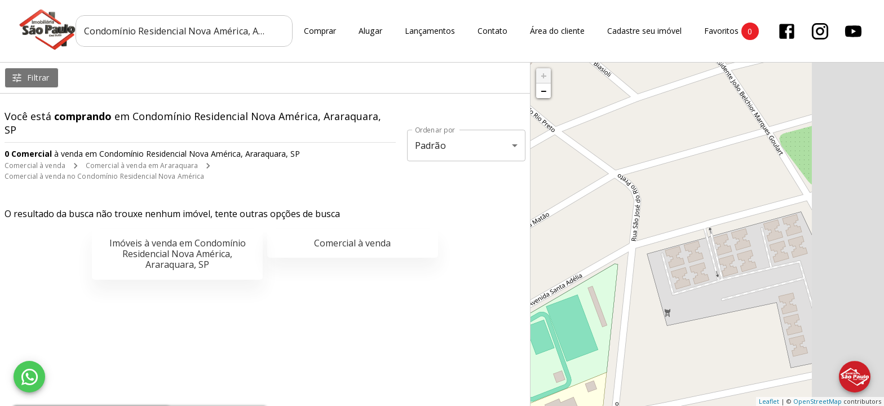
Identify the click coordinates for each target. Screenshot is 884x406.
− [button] (543, 91)
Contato (492, 31)
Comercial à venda (35, 165)
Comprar (320, 31)
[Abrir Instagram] (820, 31)
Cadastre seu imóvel (644, 31)
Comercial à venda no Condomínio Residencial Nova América (104, 176)
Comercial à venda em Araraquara (142, 165)
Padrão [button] (430, 145)
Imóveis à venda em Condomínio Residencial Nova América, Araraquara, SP (177, 254)
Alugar (370, 31)
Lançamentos (430, 31)
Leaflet (769, 401)
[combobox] (184, 31)
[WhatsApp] (29, 376)
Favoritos (731, 31)
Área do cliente (557, 31)
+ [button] (544, 75)
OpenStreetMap (817, 401)
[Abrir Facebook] (787, 31)
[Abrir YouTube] (853, 31)
